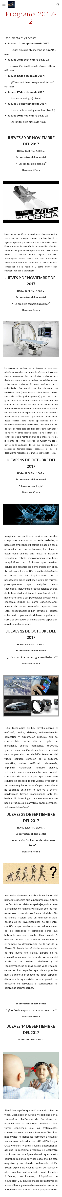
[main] (31, 17)
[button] (4, 4)
